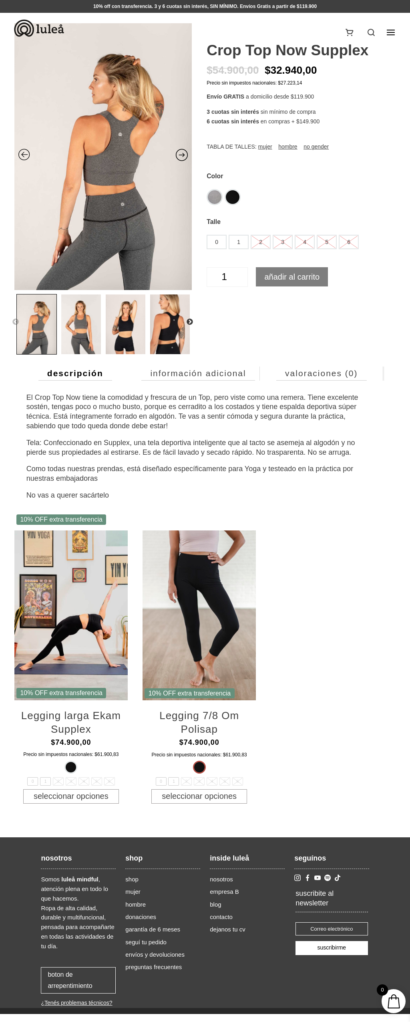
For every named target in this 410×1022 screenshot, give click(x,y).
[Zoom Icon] (103, 156)
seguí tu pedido (146, 950)
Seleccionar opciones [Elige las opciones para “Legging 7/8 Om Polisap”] (199, 800)
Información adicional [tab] (198, 373)
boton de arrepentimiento (70, 988)
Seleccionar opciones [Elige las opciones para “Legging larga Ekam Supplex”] (71, 800)
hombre (135, 912)
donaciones (140, 924)
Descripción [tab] (75, 373)
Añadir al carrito (292, 276)
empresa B (224, 899)
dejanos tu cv (227, 937)
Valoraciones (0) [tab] (321, 373)
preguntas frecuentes (153, 975)
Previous (16, 322)
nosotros (221, 887)
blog (215, 912)
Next (190, 322)
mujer (133, 899)
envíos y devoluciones (155, 962)
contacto (221, 924)
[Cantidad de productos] (227, 277)
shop (132, 887)
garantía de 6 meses (152, 937)
